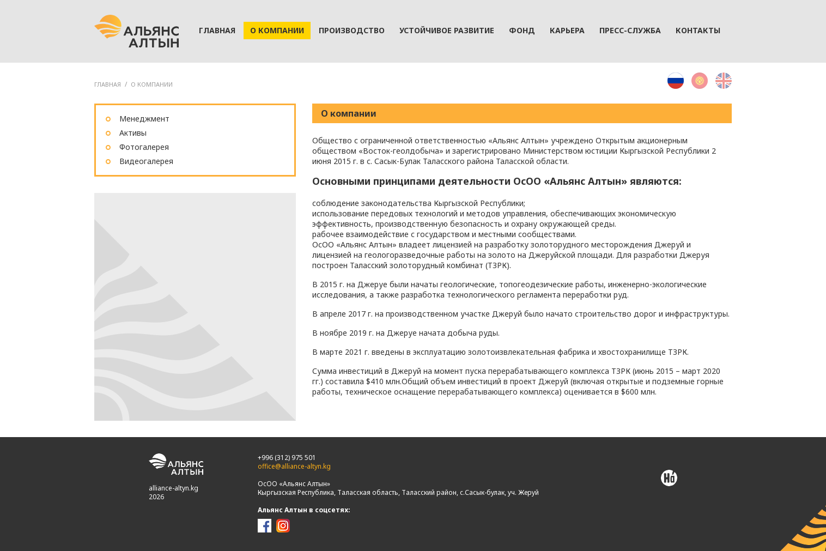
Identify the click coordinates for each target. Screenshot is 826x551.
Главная (217, 30)
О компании (277, 30)
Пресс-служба (630, 30)
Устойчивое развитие (446, 30)
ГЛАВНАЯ (107, 84)
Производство (352, 30)
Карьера (567, 30)
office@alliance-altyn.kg (294, 466)
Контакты (698, 30)
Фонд (522, 30)
